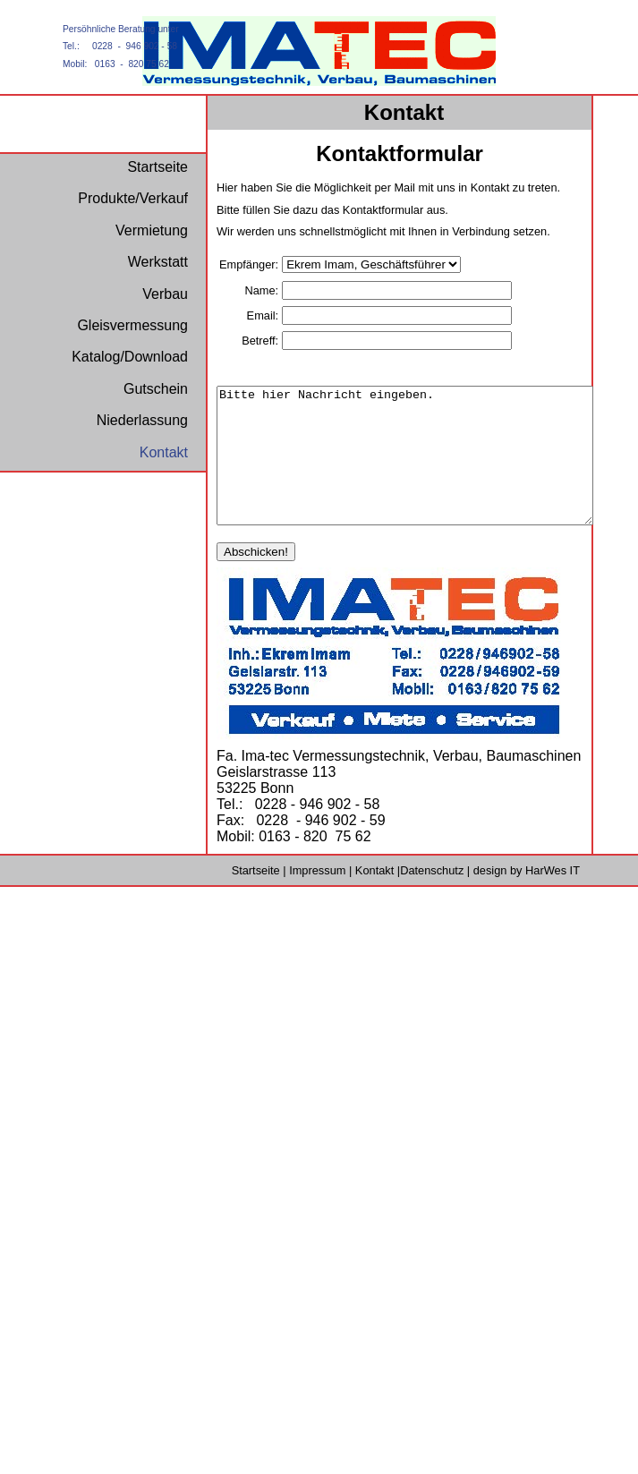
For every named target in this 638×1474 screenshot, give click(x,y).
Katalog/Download (130, 356)
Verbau (165, 294)
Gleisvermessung (132, 325)
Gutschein (155, 388)
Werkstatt (158, 261)
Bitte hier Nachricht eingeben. (427, 469)
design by (526, 897)
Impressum (317, 897)
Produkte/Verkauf (133, 198)
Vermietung (151, 230)
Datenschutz (432, 897)
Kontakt (374, 897)
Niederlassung (142, 420)
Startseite (256, 897)
